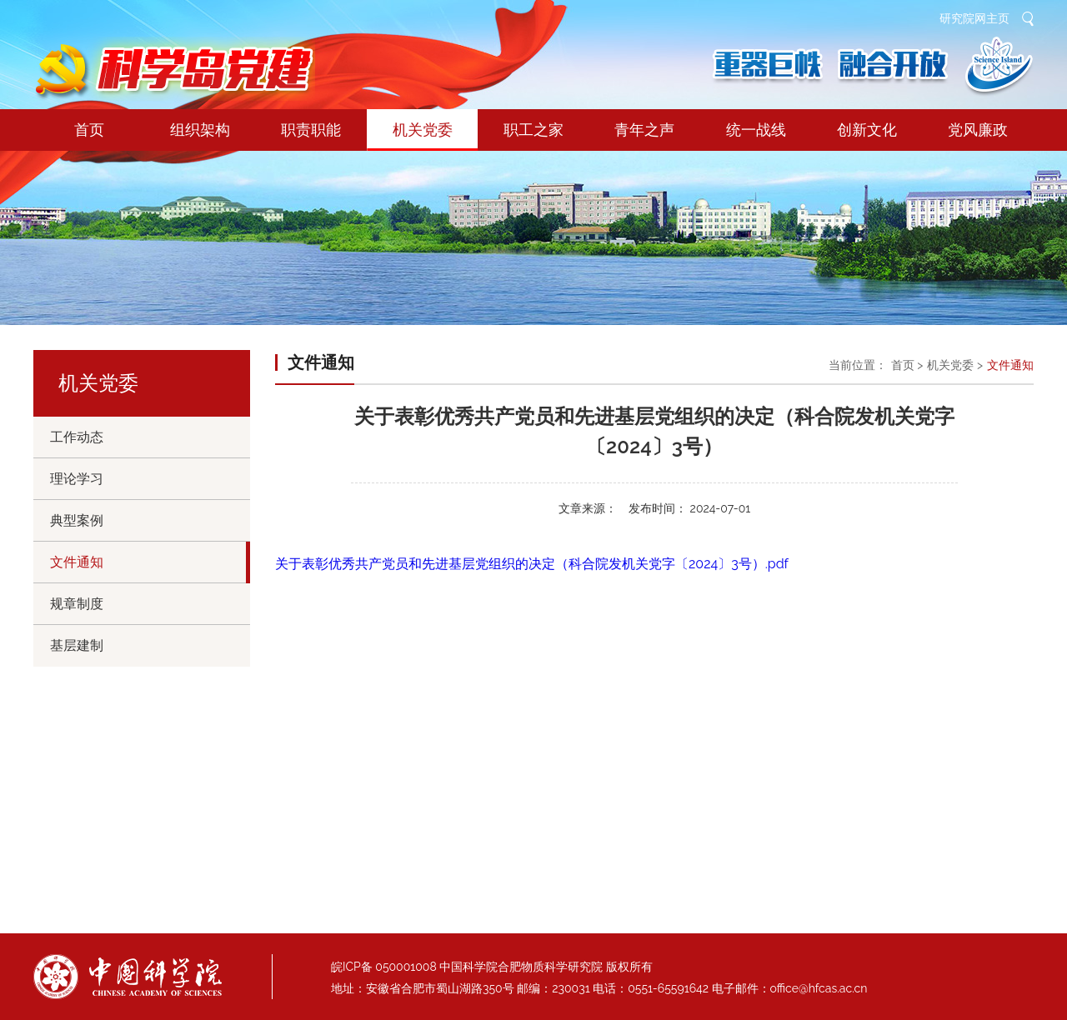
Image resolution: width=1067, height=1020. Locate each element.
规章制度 (76, 604)
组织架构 (200, 129)
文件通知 (76, 562)
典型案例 (76, 520)
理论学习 (76, 479)
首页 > (907, 365)
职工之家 (533, 129)
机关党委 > (955, 365)
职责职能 (311, 129)
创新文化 (867, 129)
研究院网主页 (974, 18)
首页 (89, 129)
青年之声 (644, 129)
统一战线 (756, 129)
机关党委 (422, 136)
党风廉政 (978, 129)
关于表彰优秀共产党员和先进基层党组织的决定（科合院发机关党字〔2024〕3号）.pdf (532, 564)
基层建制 (76, 645)
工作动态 (76, 437)
